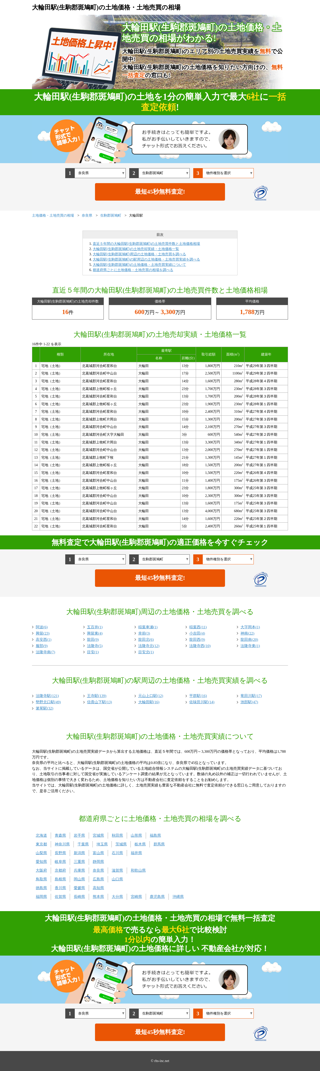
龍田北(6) (146, 640)
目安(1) (93, 652)
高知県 (98, 888)
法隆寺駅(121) (47, 696)
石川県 (117, 853)
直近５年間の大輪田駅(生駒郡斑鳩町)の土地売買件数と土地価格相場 (146, 244)
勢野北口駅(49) (48, 702)
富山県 (98, 853)
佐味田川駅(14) (201, 702)
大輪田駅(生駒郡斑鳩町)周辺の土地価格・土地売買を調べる (139, 254)
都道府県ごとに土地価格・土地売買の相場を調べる (133, 270)
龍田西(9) (197, 640)
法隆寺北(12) (149, 646)
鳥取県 (41, 879)
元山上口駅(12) (150, 696)
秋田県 (117, 835)
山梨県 (41, 853)
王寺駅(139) (96, 696)
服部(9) (42, 646)
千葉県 (83, 844)
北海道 (41, 835)
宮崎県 (136, 897)
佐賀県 (60, 897)
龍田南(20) (249, 640)
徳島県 (41, 888)
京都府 (60, 870)
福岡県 (41, 897)
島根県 (60, 879)
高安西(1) (44, 640)
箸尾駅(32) (44, 708)
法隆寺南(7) (45, 652)
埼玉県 (102, 844)
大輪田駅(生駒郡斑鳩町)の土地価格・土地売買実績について (139, 265)
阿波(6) (42, 627)
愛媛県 (79, 888)
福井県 (136, 853)
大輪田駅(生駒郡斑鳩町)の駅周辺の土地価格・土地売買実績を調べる (146, 259)
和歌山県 (138, 870)
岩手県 (79, 835)
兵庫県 (79, 870)
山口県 (117, 879)
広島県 (98, 879)
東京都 (41, 844)
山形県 (136, 835)
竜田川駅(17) (251, 696)
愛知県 (41, 862)
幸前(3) (144, 633)
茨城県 (121, 844)
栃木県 (140, 844)
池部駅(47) (249, 702)
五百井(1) (95, 627)
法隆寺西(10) (199, 646)
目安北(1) (146, 652)
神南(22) (247, 633)
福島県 (155, 835)
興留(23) (43, 633)
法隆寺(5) (95, 646)
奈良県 (98, 870)
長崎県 (79, 897)
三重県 (79, 862)
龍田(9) (93, 640)
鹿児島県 (157, 897)
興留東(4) (95, 633)
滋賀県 (117, 870)
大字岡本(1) (250, 627)
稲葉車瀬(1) (148, 627)
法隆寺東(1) (250, 646)
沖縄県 (178, 897)
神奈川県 (62, 844)
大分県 (117, 897)
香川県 (60, 888)
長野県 (60, 853)
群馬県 (159, 844)
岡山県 (79, 879)
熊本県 (98, 897)
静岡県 (98, 862)
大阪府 (41, 870)
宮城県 (98, 835)
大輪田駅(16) (149, 702)
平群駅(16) (198, 696)
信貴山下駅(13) (99, 702)
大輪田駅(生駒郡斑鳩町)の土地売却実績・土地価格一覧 (136, 249)
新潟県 (79, 853)
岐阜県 (60, 862)
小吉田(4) (197, 633)
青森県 (60, 835)
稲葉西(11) (197, 627)
